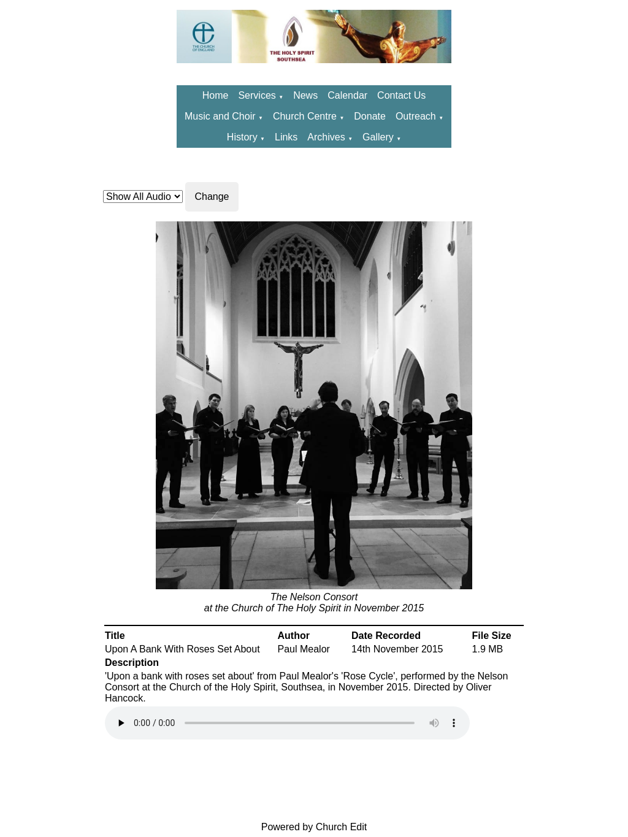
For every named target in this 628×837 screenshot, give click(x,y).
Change (211, 196)
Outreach (417, 116)
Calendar (347, 95)
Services (256, 95)
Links (286, 137)
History (242, 137)
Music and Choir (220, 116)
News (305, 95)
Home (215, 95)
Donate (370, 116)
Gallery (378, 137)
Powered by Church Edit (314, 827)
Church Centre (305, 116)
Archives (326, 137)
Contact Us (401, 95)
